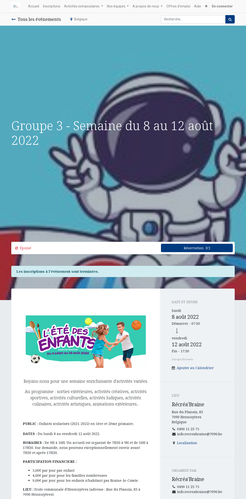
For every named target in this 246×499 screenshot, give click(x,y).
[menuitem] (33, 6)
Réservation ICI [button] (197, 248)
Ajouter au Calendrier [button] (195, 368)
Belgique (78, 19)
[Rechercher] (230, 19)
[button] (206, 6)
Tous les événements (36, 19)
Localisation (187, 443)
